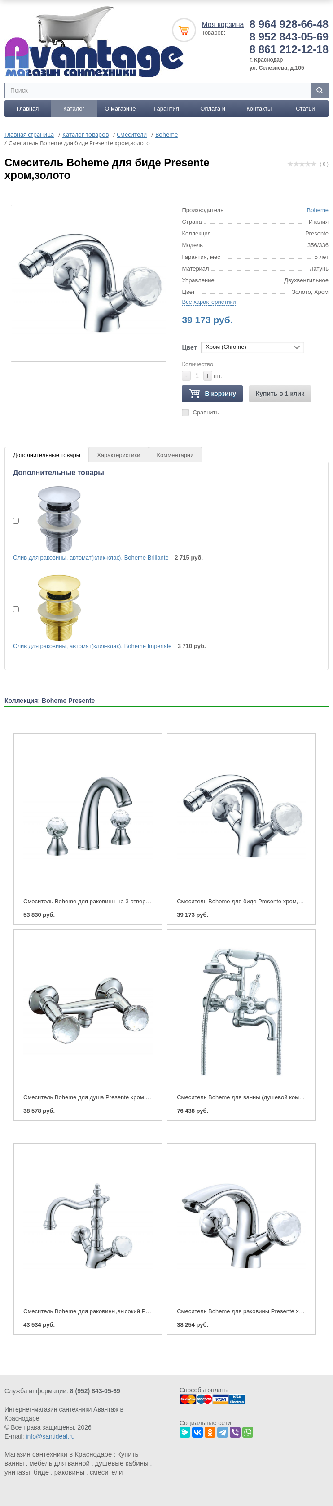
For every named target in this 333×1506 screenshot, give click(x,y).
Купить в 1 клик (280, 393)
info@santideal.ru (50, 1436)
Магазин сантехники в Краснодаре (58, 1454)
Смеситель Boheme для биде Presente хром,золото (246, 900)
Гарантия (166, 108)
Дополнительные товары (46, 455)
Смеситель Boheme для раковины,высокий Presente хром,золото (111, 1311)
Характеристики (118, 455)
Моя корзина (223, 24)
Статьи (305, 108)
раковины (69, 1472)
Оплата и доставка (212, 111)
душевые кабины (122, 1463)
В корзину (212, 394)
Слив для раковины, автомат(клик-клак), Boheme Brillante (91, 557)
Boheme (318, 210)
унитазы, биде (26, 1472)
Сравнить (206, 412)
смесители (106, 1472)
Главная (28, 108)
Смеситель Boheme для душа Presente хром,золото (93, 1097)
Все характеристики (209, 301)
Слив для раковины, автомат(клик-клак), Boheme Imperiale (92, 645)
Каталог (73, 108)
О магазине (120, 108)
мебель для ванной (59, 1463)
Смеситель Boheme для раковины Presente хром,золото (253, 1311)
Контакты (259, 108)
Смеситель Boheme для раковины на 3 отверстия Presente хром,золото (120, 900)
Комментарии (175, 455)
